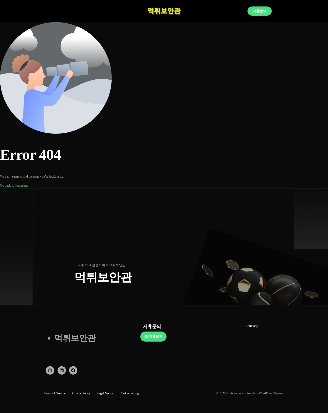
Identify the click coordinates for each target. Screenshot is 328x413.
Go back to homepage (14, 185)
